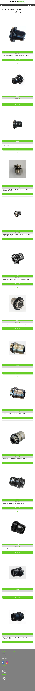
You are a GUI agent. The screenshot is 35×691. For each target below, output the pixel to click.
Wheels (3, 671)
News (3, 683)
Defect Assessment (5, 679)
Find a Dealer (4, 681)
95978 (17, 544)
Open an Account (5, 680)
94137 (17, 589)
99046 (17, 365)
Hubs (5, 9)
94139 (17, 634)
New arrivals (4, 669)
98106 (17, 275)
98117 (17, 230)
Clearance (3, 670)
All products (4, 668)
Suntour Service (4, 678)
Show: (3, 15)
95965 (17, 141)
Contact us (4, 656)
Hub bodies (4, 672)
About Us (3, 677)
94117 (17, 320)
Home (3, 9)
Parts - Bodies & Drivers (11, 9)
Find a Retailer (17, 59)
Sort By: (9, 15)
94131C (17, 186)
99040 (17, 51)
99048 (17, 499)
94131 (17, 96)
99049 (17, 454)
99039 (17, 410)
